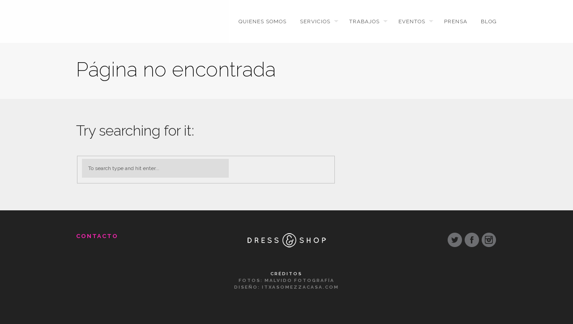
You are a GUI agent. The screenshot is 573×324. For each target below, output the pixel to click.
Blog (489, 21)
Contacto (97, 236)
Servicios (315, 21)
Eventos (411, 21)
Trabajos (364, 21)
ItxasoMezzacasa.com (300, 287)
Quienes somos (262, 21)
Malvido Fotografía (299, 280)
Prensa (455, 21)
